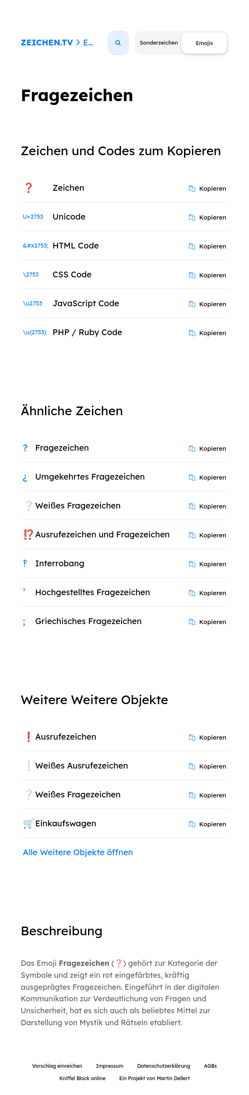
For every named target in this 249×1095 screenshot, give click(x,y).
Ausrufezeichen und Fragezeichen (102, 534)
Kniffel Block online (82, 1078)
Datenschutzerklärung (163, 1066)
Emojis (96, 42)
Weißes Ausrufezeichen (81, 765)
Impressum (109, 1066)
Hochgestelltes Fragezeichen (92, 592)
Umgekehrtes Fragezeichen (90, 476)
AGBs (210, 1066)
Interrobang (59, 563)
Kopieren (207, 188)
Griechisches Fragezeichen (88, 621)
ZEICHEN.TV (47, 42)
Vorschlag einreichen (57, 1066)
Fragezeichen (62, 447)
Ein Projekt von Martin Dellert (154, 1078)
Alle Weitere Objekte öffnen (78, 852)
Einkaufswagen (65, 823)
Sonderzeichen (159, 42)
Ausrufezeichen (65, 736)
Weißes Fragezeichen (78, 505)
